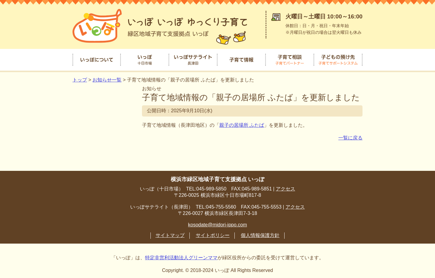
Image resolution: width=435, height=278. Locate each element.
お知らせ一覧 (106, 78)
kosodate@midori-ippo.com (217, 223)
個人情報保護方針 (260, 234)
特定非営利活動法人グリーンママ (181, 256)
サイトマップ (170, 234)
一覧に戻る (350, 136)
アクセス (285, 187)
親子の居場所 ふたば (241, 124)
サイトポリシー (213, 234)
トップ (79, 78)
